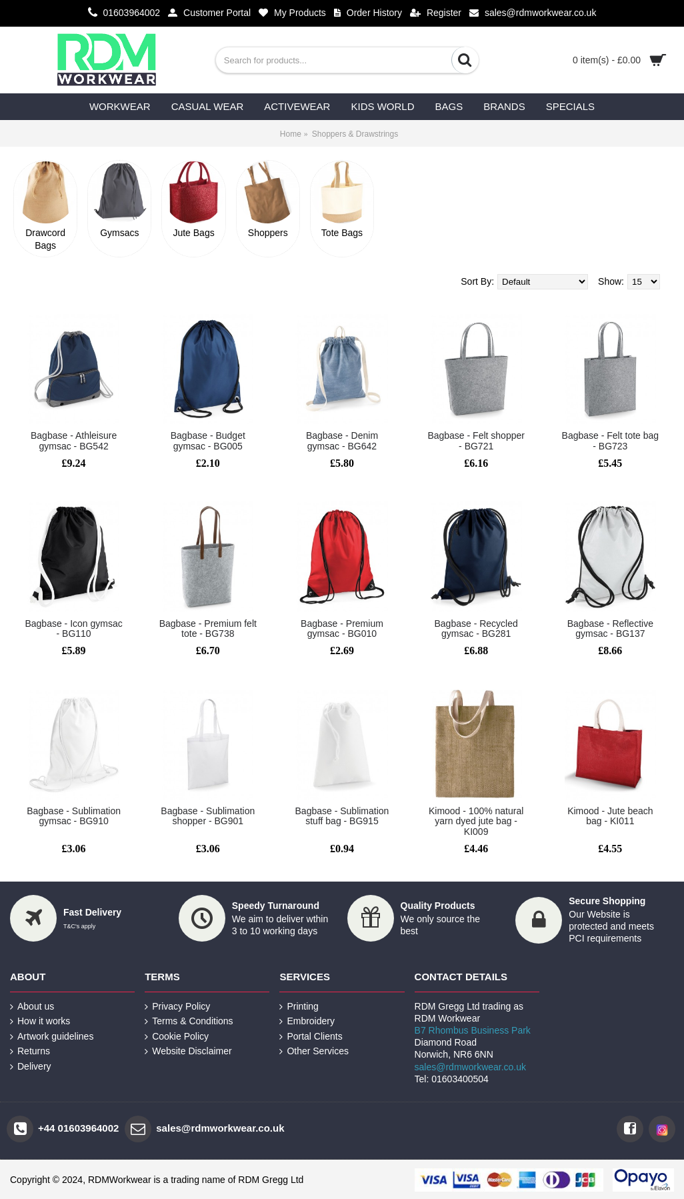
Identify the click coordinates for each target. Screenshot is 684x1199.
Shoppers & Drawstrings (355, 134)
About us (32, 1006)
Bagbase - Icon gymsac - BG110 (73, 628)
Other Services (314, 1051)
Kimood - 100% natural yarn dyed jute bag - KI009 (476, 821)
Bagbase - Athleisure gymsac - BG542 (74, 440)
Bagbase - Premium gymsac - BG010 (342, 628)
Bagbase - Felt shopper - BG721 (476, 440)
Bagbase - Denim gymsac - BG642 (342, 440)
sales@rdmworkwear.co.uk (471, 1067)
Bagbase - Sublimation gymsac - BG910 (74, 816)
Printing (298, 1006)
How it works (40, 1021)
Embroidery (307, 1021)
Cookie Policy (177, 1036)
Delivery (30, 1066)
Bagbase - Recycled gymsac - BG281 (476, 628)
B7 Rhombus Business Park (473, 1030)
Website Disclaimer (188, 1051)
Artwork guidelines (51, 1036)
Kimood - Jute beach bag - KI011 (610, 816)
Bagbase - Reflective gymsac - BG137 (610, 628)
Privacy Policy (177, 1006)
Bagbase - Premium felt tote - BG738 (208, 628)
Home (290, 134)
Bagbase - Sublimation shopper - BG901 (208, 816)
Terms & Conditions (189, 1021)
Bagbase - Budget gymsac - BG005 (208, 440)
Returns (30, 1051)
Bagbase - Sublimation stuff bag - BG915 (342, 816)
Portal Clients (310, 1036)
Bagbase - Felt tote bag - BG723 (610, 440)
